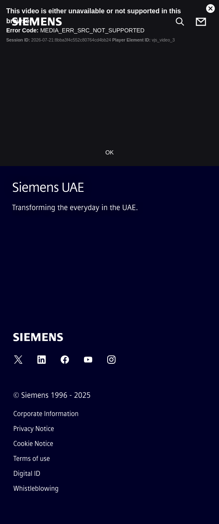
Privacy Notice (33, 429)
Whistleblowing (36, 488)
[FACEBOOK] (65, 362)
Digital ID (26, 473)
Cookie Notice (33, 444)
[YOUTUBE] (88, 362)
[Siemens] (37, 21)
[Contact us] (201, 22)
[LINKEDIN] (42, 362)
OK (109, 152)
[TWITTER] (18, 362)
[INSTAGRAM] (111, 362)
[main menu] (18, 49)
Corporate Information (46, 414)
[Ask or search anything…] (180, 22)
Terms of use (31, 459)
